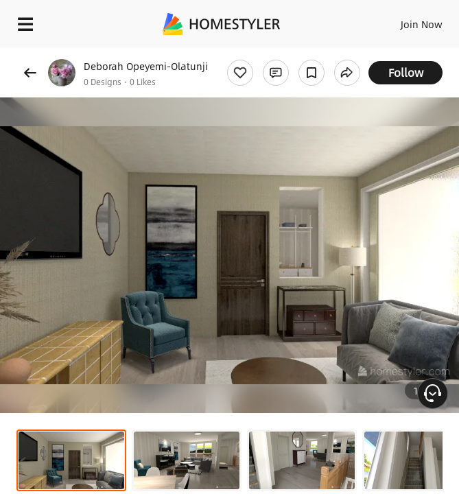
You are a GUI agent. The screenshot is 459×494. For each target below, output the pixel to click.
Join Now (422, 24)
